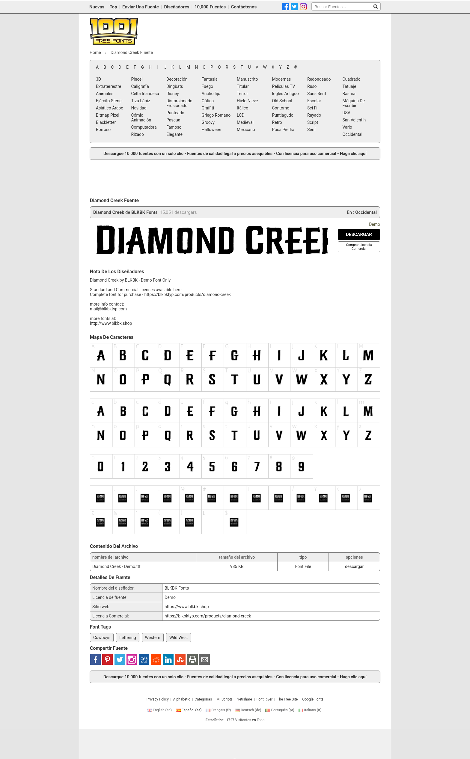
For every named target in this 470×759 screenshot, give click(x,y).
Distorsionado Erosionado (179, 103)
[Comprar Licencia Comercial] (359, 247)
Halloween (212, 129)
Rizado (137, 134)
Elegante (174, 134)
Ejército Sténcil (109, 100)
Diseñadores (176, 7)
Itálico (242, 108)
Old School (282, 100)
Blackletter (106, 122)
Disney (172, 93)
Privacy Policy (158, 699)
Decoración (176, 79)
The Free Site (287, 699)
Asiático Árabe (109, 108)
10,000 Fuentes (210, 7)
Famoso (174, 127)
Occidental (352, 134)
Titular (243, 86)
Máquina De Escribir (354, 103)
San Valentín (354, 120)
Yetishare (244, 699)
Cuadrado (352, 79)
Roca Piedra (283, 129)
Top (113, 7)
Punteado (175, 112)
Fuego (207, 86)
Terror (242, 93)
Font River (264, 699)
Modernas (281, 79)
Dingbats (174, 86)
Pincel (137, 79)
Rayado (314, 115)
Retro (277, 122)
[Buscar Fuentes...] (375, 6)
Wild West (178, 637)
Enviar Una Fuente (140, 7)
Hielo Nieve (247, 100)
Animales (104, 93)
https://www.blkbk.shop (187, 606)
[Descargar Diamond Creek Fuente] (359, 234)
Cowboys (101, 637)
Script (312, 122)
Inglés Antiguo (285, 93)
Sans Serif (316, 93)
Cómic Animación (141, 117)
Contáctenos (244, 7)
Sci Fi (312, 108)
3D (98, 79)
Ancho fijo (211, 93)
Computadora (144, 127)
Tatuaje (349, 86)
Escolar (314, 100)
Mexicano (246, 129)
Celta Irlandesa (145, 93)
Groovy (208, 122)
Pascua (173, 120)
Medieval (245, 122)
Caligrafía (140, 86)
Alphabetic (181, 699)
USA (347, 112)
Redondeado (319, 79)
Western (152, 637)
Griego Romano (216, 115)
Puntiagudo (282, 115)
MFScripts (224, 699)
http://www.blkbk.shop (111, 323)
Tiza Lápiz (140, 100)
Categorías (203, 699)
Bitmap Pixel (107, 115)
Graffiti (208, 108)
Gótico (208, 100)
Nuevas (96, 7)
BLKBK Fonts (144, 212)
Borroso (103, 129)
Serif (311, 129)
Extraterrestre (108, 86)
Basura (349, 93)
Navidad (139, 108)
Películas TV (283, 86)
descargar (354, 566)
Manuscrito (247, 79)
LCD (240, 115)
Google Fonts (312, 699)
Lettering (127, 637)
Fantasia (210, 79)
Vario (347, 127)
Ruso (312, 86)
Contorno (281, 108)
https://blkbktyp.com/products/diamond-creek (187, 294)
